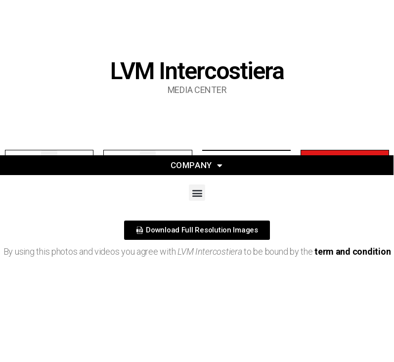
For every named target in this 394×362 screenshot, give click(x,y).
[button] (197, 192)
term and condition (352, 251)
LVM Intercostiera (197, 71)
